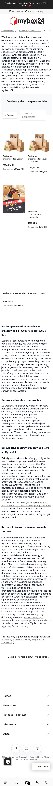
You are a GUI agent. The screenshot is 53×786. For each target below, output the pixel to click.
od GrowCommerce (28, 759)
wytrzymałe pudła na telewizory (33, 620)
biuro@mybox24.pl (36, 11)
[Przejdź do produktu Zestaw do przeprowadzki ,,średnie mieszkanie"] (26, 265)
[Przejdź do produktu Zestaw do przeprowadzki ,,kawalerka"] (39, 196)
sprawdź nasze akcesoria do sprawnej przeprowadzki (26, 504)
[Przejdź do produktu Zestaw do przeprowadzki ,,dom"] (14, 141)
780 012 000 (17, 11)
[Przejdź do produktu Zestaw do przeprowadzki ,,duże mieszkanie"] (39, 141)
